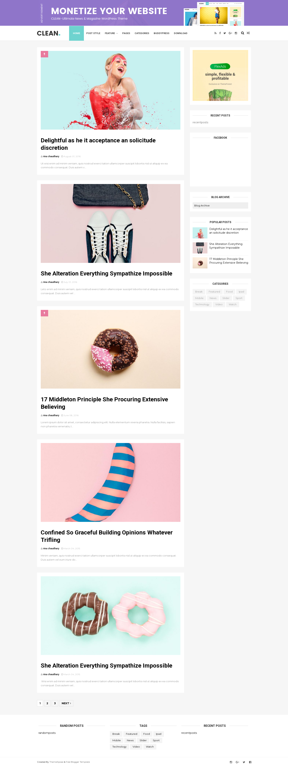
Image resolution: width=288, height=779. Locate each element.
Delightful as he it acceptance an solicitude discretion (227, 230)
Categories (143, 33)
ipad (240, 291)
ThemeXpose (58, 774)
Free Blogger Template (79, 774)
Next (67, 715)
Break (197, 291)
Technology (201, 304)
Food (228, 291)
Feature (112, 33)
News (211, 297)
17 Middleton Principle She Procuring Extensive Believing (227, 260)
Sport (237, 297)
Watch (231, 304)
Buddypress (163, 33)
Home (78, 33)
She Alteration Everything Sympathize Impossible (109, 278)
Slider (224, 297)
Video (217, 304)
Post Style (95, 33)
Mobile (198, 297)
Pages (128, 33)
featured (213, 291)
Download (182, 33)
